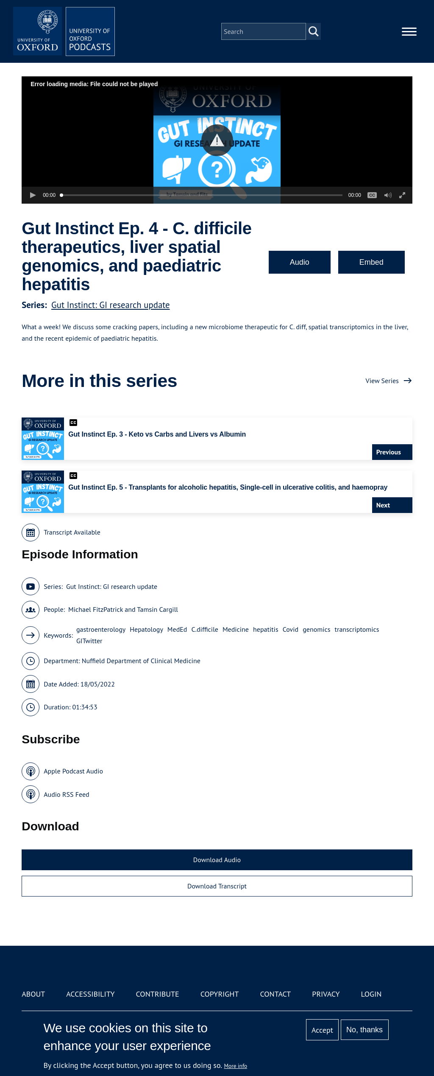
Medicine (236, 629)
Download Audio (217, 859)
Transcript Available (72, 532)
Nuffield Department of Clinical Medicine (141, 660)
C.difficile (204, 629)
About (33, 994)
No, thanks (364, 1030)
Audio (299, 262)
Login (371, 994)
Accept (322, 1030)
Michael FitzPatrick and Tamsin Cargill (123, 609)
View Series (382, 380)
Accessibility (90, 994)
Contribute (157, 994)
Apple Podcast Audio (73, 771)
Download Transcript (217, 886)
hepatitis (265, 629)
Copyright (219, 994)
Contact (275, 994)
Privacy (325, 994)
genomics (316, 629)
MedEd (177, 629)
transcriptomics (357, 629)
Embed (371, 262)
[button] (217, 140)
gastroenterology (100, 629)
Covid (291, 629)
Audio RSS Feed (66, 794)
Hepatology (146, 629)
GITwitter (89, 640)
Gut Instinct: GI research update (110, 305)
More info (236, 1066)
